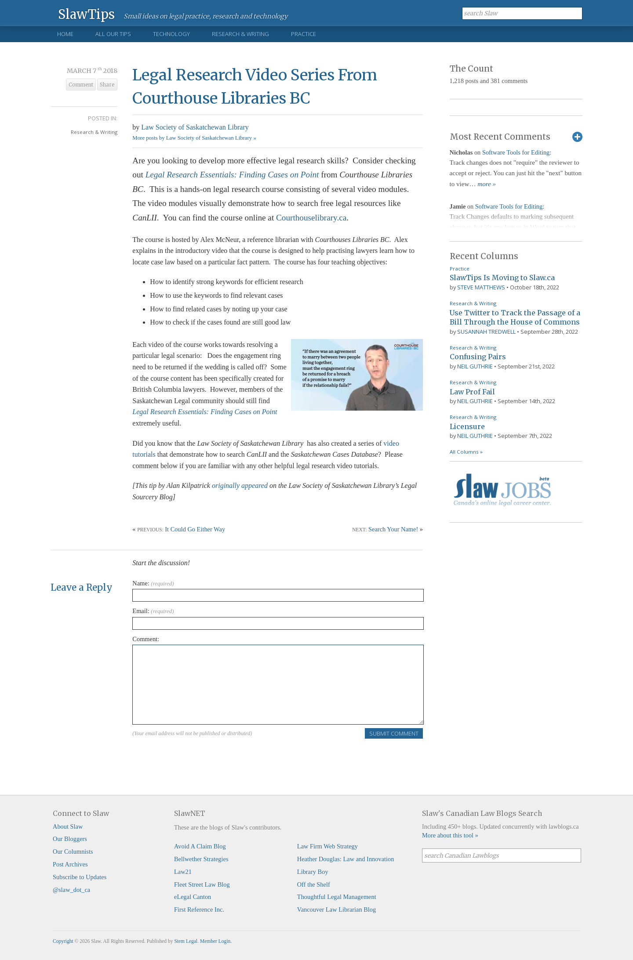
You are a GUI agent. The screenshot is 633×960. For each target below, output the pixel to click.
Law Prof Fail (472, 391)
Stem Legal (185, 941)
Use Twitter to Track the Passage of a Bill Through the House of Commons (515, 317)
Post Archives (70, 864)
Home (65, 34)
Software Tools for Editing (515, 152)
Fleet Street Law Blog (202, 884)
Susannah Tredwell (486, 332)
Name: (153, 583)
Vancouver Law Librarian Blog (336, 909)
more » (486, 184)
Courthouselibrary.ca (311, 217)
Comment (81, 85)
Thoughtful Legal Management (336, 896)
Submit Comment (393, 733)
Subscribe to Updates (79, 877)
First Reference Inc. (199, 909)
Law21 (183, 871)
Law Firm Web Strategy (327, 846)
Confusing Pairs (478, 356)
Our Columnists (73, 851)
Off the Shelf (313, 884)
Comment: (145, 638)
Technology (171, 34)
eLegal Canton (192, 896)
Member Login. (216, 941)
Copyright (63, 941)
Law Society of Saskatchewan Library (194, 127)
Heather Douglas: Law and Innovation (345, 859)
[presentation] (199, 757)
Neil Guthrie (475, 366)
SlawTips (86, 14)
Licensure (467, 426)
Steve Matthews (481, 287)
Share (107, 85)
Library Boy (312, 871)
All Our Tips (113, 34)
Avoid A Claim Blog (200, 846)
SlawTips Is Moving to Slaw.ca (502, 277)
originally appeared (240, 485)
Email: (153, 610)
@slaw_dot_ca (71, 889)
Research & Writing (240, 34)
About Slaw (68, 826)
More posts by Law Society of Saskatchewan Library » (194, 138)
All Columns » (466, 451)
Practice (303, 34)
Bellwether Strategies (201, 859)
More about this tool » (450, 835)
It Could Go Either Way (195, 529)
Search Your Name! (393, 529)
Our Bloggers (70, 838)
